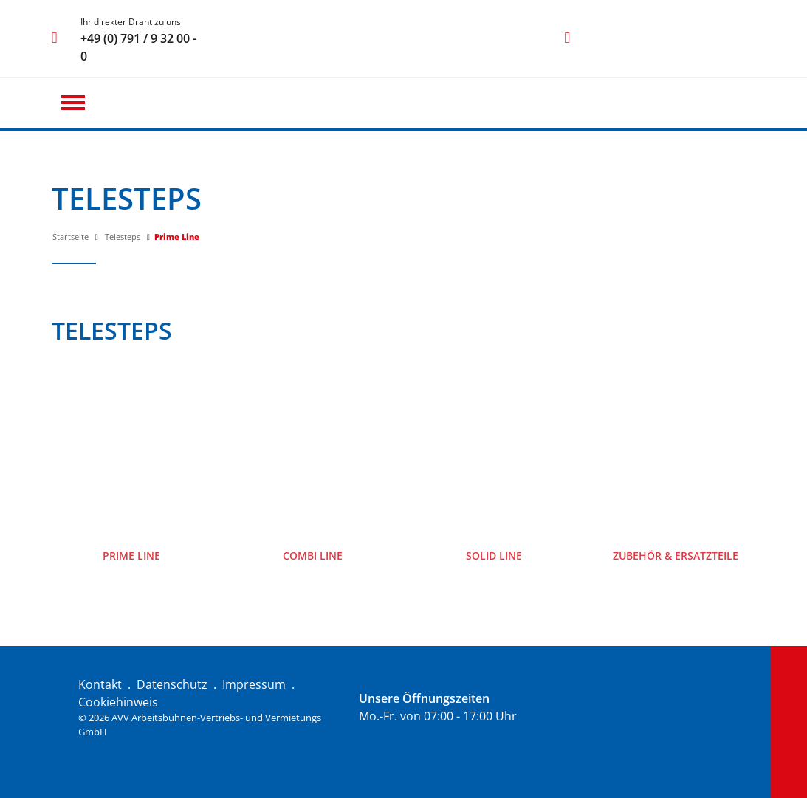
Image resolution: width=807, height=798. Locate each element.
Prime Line (176, 236)
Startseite (70, 236)
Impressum (254, 684)
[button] (73, 102)
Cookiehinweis (118, 702)
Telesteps (122, 236)
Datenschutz (172, 684)
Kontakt (100, 684)
